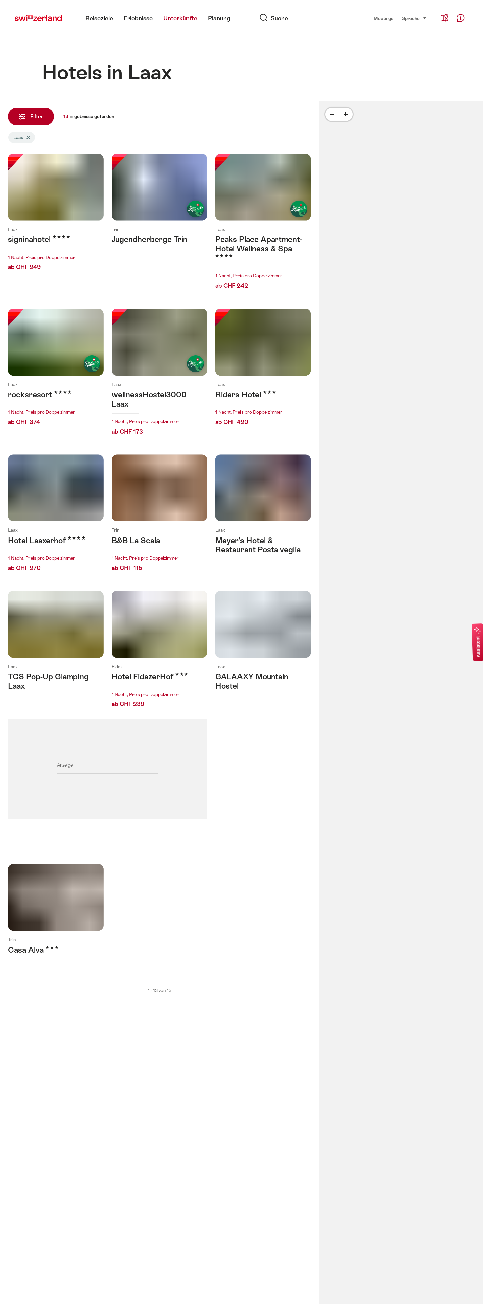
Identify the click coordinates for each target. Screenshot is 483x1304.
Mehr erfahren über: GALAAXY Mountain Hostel (263, 642)
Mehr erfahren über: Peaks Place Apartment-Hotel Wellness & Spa (263, 223)
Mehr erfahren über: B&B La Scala (159, 514)
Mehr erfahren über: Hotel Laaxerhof (56, 514)
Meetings (383, 18)
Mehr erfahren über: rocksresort (56, 369)
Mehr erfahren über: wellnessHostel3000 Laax (159, 374)
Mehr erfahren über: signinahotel (56, 214)
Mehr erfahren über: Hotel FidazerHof (159, 651)
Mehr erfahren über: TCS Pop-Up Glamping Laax (56, 642)
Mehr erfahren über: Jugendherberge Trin (159, 206)
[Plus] (346, 114)
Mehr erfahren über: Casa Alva (56, 916)
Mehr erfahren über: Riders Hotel (263, 369)
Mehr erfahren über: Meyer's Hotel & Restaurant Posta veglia (263, 511)
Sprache (414, 18)
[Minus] (332, 114)
